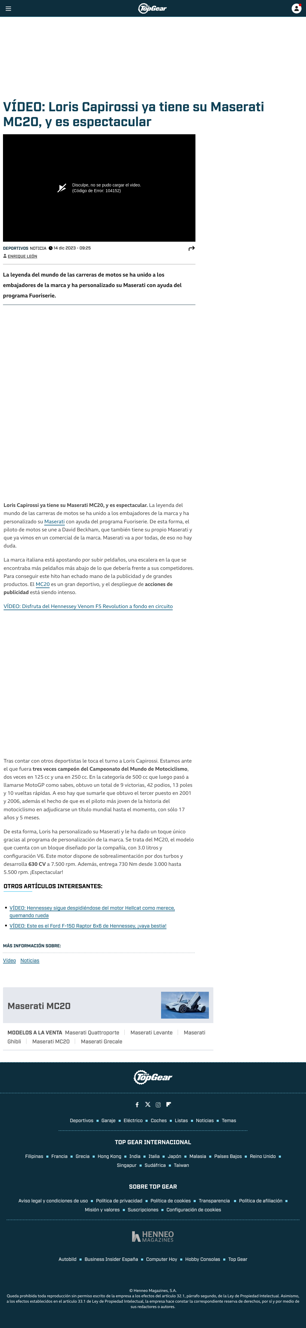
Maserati (54, 522)
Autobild (67, 1259)
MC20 (43, 584)
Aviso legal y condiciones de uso (53, 1200)
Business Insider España (111, 1259)
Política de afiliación (260, 1200)
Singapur (127, 1165)
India (134, 1156)
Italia (154, 1156)
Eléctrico (133, 1120)
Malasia (197, 1156)
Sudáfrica (155, 1165)
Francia (59, 1156)
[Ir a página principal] (152, 8)
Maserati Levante (152, 1032)
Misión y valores (102, 1209)
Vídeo (9, 960)
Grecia (83, 1156)
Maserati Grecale (101, 1041)
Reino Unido (263, 1156)
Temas (229, 1120)
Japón (174, 1156)
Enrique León (22, 256)
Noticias (29, 960)
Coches (159, 1120)
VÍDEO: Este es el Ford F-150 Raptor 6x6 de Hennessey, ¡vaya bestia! (88, 925)
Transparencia (215, 1200)
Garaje (109, 1120)
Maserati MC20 (39, 1005)
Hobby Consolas (202, 1259)
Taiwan (181, 1165)
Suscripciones (143, 1209)
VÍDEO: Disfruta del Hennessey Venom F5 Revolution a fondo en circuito (88, 607)
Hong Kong (109, 1156)
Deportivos (15, 248)
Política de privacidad (119, 1200)
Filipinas (34, 1156)
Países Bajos (228, 1156)
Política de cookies (171, 1200)
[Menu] (8, 8)
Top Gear (237, 1259)
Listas (181, 1120)
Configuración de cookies (193, 1209)
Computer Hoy (161, 1259)
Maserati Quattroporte (92, 1032)
